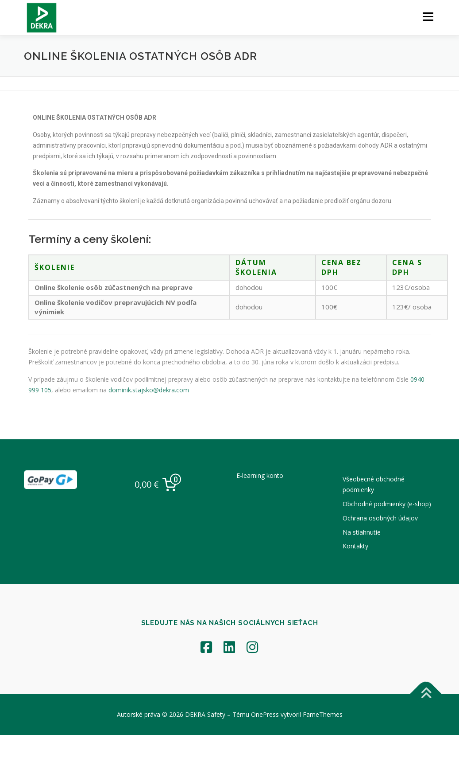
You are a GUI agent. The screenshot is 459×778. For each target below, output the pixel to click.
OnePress (265, 714)
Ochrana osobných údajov (380, 518)
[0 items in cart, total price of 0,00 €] (158, 484)
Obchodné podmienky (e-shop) (387, 504)
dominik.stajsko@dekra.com (146, 391)
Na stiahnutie (362, 532)
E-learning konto (259, 475)
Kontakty (355, 546)
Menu (428, 16)
